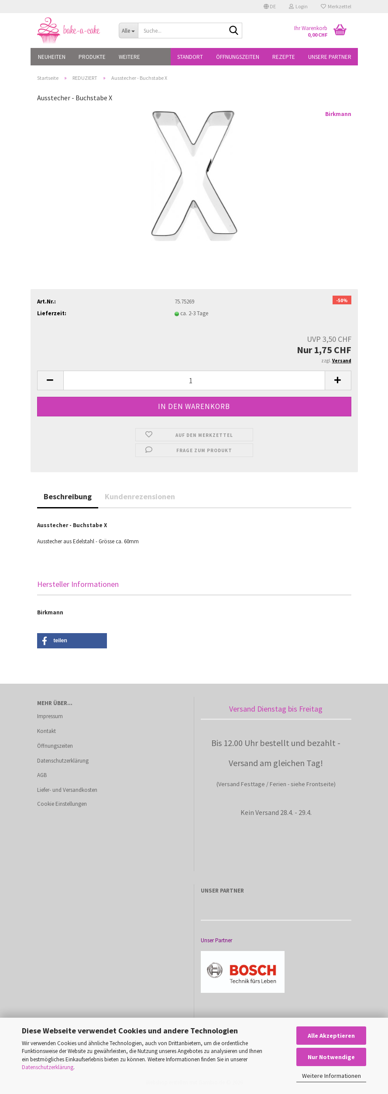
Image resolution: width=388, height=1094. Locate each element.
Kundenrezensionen (140, 496)
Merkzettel (336, 6)
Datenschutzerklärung (47, 1067)
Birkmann (338, 114)
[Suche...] (128, 30)
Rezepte (283, 57)
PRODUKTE (92, 57)
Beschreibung (68, 496)
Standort (190, 57)
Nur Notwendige (331, 1057)
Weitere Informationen (331, 1076)
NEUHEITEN (51, 57)
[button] (269, 6)
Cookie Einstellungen (62, 804)
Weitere (129, 57)
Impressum (50, 716)
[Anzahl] (194, 380)
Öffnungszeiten (237, 57)
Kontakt (46, 731)
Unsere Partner (329, 57)
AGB (42, 775)
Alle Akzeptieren (331, 1035)
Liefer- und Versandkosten (67, 790)
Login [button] (298, 6)
